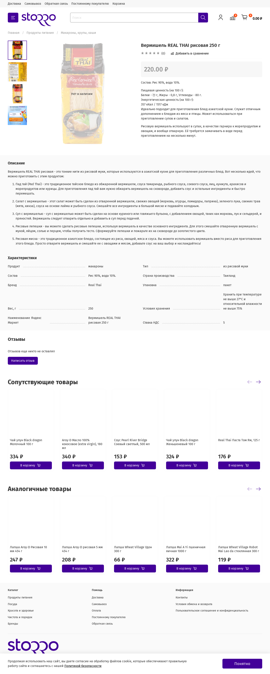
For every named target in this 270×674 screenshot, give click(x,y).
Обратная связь (56, 3)
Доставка (14, 3)
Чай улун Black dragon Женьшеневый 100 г (182, 442)
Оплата (96, 610)
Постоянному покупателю (90, 3)
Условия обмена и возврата (194, 604)
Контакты (182, 597)
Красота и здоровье (21, 610)
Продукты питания (40, 33)
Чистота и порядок (20, 617)
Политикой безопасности (83, 666)
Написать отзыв (23, 360)
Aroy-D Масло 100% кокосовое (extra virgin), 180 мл (82, 444)
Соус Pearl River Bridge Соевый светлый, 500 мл (132, 442)
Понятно (242, 663)
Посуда (12, 604)
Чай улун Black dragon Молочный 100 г (26, 442)
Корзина (118, 3)
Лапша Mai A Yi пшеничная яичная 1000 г (185, 549)
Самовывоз (33, 3)
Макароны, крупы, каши (78, 33)
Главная (13, 33)
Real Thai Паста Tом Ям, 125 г (239, 440)
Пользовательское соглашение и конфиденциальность (212, 610)
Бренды (13, 623)
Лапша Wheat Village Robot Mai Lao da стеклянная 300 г (238, 549)
